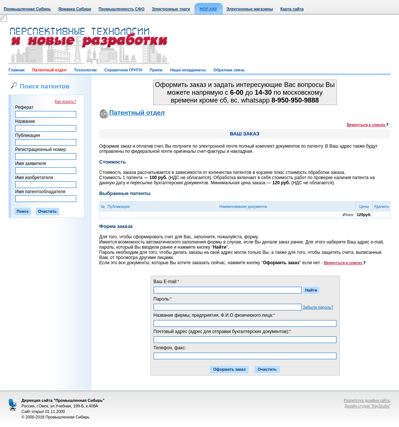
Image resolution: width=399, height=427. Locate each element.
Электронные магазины (250, 9)
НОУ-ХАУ (208, 9)
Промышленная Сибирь (27, 9)
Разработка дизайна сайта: (367, 401)
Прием (156, 70)
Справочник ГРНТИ (123, 70)
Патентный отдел (49, 70)
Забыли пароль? (318, 307)
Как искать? (65, 101)
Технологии (85, 70)
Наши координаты (187, 70)
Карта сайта (292, 9)
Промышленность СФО (121, 9)
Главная (16, 70)
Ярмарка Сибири (74, 9)
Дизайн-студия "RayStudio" (367, 406)
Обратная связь (229, 70)
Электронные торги (171, 9)
